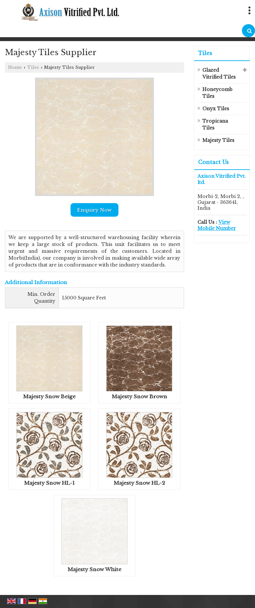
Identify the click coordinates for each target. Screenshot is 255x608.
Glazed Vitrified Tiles (219, 73)
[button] (216, 225)
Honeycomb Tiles (217, 92)
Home (15, 67)
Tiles (33, 67)
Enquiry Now (94, 210)
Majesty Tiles (218, 140)
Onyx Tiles (215, 109)
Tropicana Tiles (215, 124)
